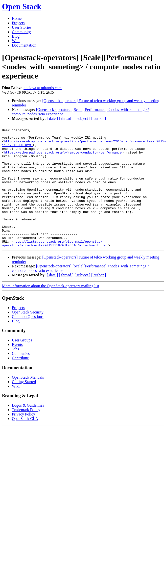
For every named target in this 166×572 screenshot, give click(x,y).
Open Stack (21, 6)
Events (17, 368)
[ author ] (98, 118)
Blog (16, 36)
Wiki (16, 41)
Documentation (24, 45)
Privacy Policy (23, 438)
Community (21, 32)
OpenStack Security (28, 336)
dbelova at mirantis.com (43, 88)
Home (17, 18)
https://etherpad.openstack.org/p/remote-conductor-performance (63, 157)
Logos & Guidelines (28, 429)
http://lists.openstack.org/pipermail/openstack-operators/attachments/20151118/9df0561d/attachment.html (55, 266)
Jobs (15, 373)
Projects (18, 23)
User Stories (21, 27)
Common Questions (28, 340)
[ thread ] (66, 118)
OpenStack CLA (25, 442)
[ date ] (52, 118)
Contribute (20, 382)
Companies (21, 377)
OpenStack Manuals (28, 401)
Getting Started (24, 405)
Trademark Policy (26, 433)
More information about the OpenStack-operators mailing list (50, 310)
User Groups (22, 364)
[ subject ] (82, 118)
